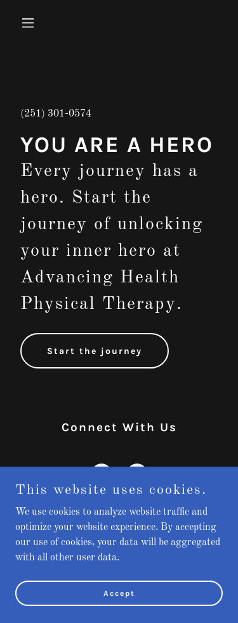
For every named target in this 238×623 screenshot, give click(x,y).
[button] (39, 22)
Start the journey (94, 351)
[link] (101, 477)
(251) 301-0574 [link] (55, 114)
